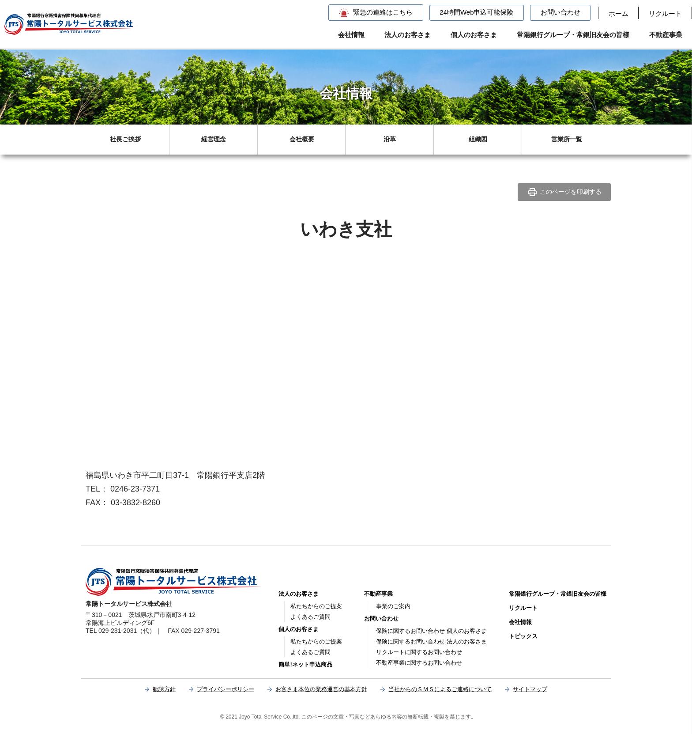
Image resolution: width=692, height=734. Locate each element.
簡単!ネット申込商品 (305, 664)
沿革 (390, 139)
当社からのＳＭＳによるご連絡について (440, 689)
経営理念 (213, 139)
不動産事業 (665, 34)
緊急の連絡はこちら (383, 12)
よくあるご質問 (310, 616)
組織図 (478, 139)
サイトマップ (530, 689)
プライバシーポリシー (225, 689)
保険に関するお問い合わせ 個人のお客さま (431, 631)
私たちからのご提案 (316, 606)
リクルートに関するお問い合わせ (419, 652)
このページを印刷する (564, 192)
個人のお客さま (474, 34)
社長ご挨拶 (125, 139)
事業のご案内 (393, 606)
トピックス (523, 636)
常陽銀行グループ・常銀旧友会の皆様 (573, 34)
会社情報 (351, 34)
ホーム (618, 13)
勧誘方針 (164, 689)
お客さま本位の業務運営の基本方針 (321, 689)
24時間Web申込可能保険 (476, 12)
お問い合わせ (560, 12)
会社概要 (302, 139)
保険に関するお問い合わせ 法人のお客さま (431, 641)
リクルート (665, 13)
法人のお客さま (407, 34)
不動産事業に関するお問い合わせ (419, 662)
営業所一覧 (566, 139)
